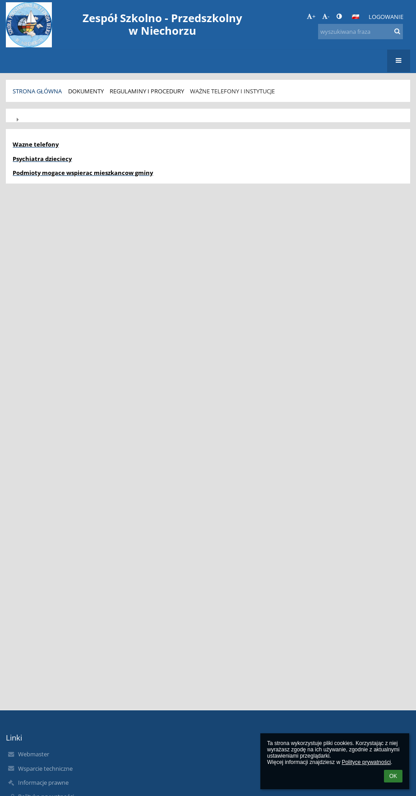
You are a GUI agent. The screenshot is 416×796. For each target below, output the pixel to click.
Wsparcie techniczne (45, 768)
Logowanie (386, 17)
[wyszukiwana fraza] (360, 31)
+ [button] (311, 16)
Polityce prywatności (366, 762)
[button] (355, 16)
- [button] (325, 16)
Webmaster (33, 754)
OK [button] (393, 776)
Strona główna (37, 91)
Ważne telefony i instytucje (232, 91)
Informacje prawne (43, 782)
